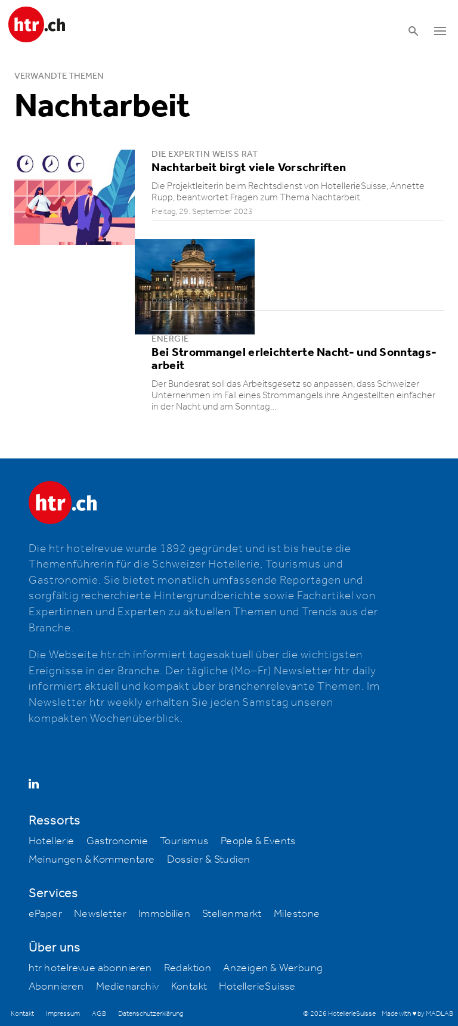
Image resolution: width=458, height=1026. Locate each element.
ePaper (45, 914)
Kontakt (189, 986)
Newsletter (100, 914)
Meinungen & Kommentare (92, 859)
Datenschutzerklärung (150, 1013)
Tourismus (184, 841)
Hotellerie (52, 841)
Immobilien (164, 914)
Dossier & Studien (208, 859)
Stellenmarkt (232, 914)
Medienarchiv (127, 986)
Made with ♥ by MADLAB (417, 1013)
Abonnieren (56, 986)
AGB (99, 1013)
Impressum (63, 1013)
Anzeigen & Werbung (273, 968)
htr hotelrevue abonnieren (90, 968)
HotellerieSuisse (257, 986)
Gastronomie (117, 841)
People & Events (258, 841)
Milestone (297, 914)
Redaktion (188, 968)
